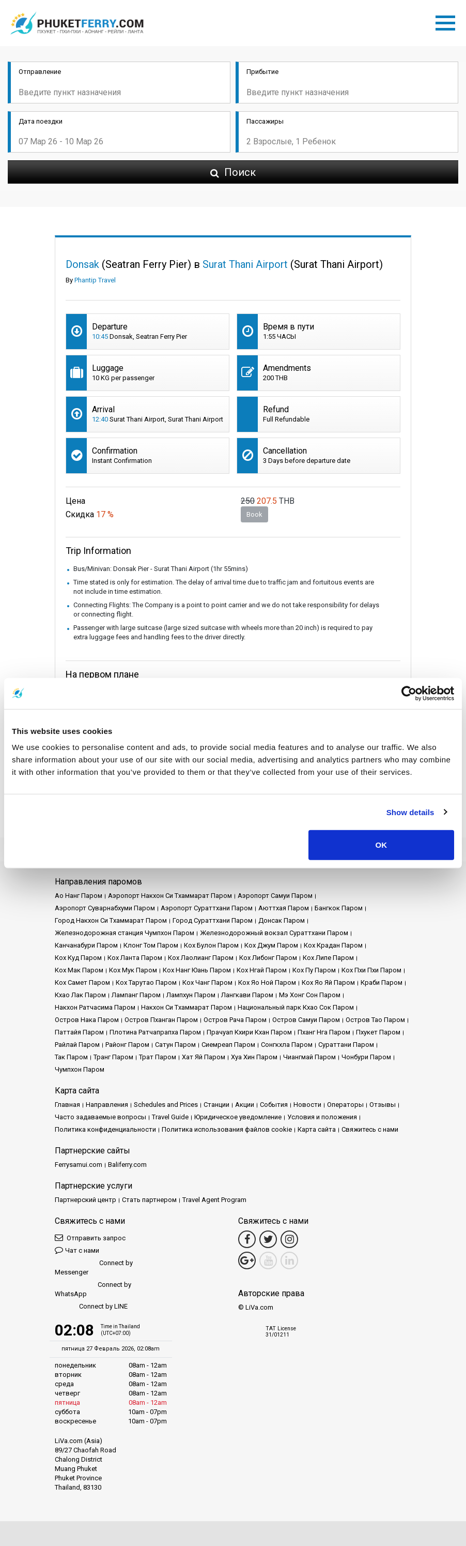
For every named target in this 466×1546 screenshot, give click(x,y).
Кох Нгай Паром (262, 970)
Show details (410, 811)
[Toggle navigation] (447, 21)
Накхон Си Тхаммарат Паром (186, 1007)
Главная (67, 1104)
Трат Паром (157, 1057)
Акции (244, 1104)
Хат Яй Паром (203, 1057)
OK (381, 844)
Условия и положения (322, 1117)
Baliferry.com (127, 1164)
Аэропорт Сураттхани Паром (207, 908)
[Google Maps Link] (247, 1260)
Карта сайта (317, 1129)
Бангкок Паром (339, 908)
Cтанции (216, 1104)
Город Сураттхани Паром (213, 920)
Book (254, 514)
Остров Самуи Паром (306, 1020)
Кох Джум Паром (271, 945)
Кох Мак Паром (79, 970)
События (274, 1104)
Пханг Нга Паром (324, 1032)
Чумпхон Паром (79, 1069)
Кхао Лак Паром (80, 995)
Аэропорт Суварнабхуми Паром (105, 908)
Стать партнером (149, 1200)
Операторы (345, 1104)
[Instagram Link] (289, 1239)
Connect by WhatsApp (93, 1289)
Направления (107, 1104)
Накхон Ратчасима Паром (95, 1007)
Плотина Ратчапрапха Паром (155, 1032)
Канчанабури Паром (86, 945)
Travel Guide (170, 1117)
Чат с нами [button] (77, 1249)
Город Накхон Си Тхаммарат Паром (111, 920)
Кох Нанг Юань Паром (197, 970)
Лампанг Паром (136, 995)
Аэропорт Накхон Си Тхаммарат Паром (170, 895)
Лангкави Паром (247, 995)
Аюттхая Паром (283, 908)
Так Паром (71, 1057)
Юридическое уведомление (238, 1117)
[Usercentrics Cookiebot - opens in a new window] (409, 693)
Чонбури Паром (366, 1057)
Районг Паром (127, 1044)
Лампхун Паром (190, 995)
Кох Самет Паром (82, 982)
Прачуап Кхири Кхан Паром (249, 1032)
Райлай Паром (77, 1044)
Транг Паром (113, 1057)
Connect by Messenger (94, 1267)
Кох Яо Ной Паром (267, 982)
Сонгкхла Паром (287, 1044)
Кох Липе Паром (328, 958)
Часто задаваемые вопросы (100, 1117)
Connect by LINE (91, 1306)
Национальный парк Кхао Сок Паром (296, 1007)
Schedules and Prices (166, 1104)
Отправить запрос (90, 1237)
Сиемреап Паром (228, 1044)
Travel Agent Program (214, 1200)
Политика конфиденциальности (105, 1129)
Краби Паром (381, 982)
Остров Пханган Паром (161, 1020)
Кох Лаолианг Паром (201, 958)
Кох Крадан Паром (333, 945)
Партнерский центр (85, 1200)
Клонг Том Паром (150, 945)
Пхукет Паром (378, 1032)
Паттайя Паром (79, 1032)
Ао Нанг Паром (78, 895)
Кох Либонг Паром (268, 958)
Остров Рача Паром (235, 1020)
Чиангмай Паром (309, 1057)
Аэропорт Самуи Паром (275, 895)
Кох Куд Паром (78, 958)
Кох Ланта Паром (134, 958)
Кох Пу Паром (314, 970)
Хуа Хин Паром (254, 1057)
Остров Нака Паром (87, 1020)
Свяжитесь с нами (369, 1129)
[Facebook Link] (247, 1239)
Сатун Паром (175, 1044)
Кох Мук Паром (133, 970)
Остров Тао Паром (375, 1020)
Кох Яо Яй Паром (328, 982)
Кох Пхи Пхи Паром (371, 970)
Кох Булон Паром (211, 945)
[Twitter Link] (268, 1239)
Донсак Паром (281, 920)
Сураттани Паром (346, 1044)
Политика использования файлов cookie (227, 1129)
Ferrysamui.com (78, 1164)
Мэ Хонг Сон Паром (309, 995)
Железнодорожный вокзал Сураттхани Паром (274, 933)
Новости (307, 1104)
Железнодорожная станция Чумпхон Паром (124, 933)
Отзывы (382, 1104)
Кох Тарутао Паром (146, 982)
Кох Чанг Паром (207, 982)
